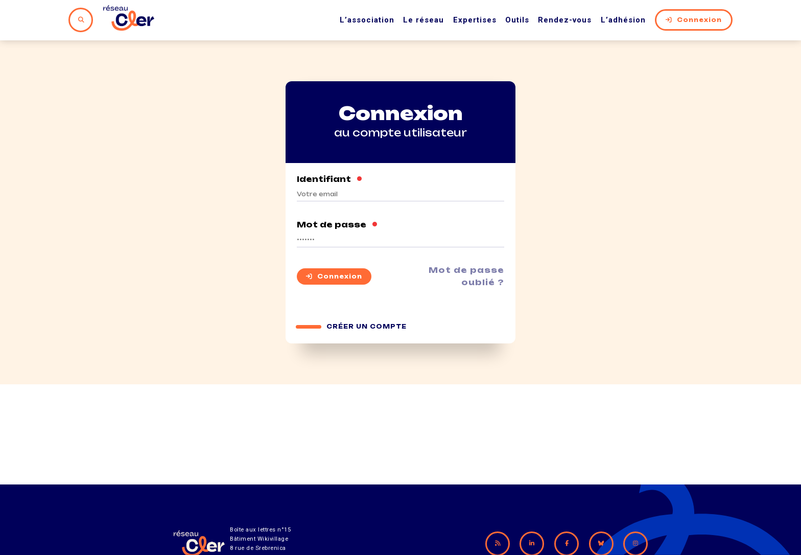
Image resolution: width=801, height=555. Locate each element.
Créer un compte (366, 326)
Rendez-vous (565, 20)
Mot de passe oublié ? (466, 276)
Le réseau (423, 20)
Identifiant (330, 179)
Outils (517, 20)
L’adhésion (623, 20)
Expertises (475, 20)
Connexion (694, 20)
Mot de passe (337, 225)
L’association (367, 20)
